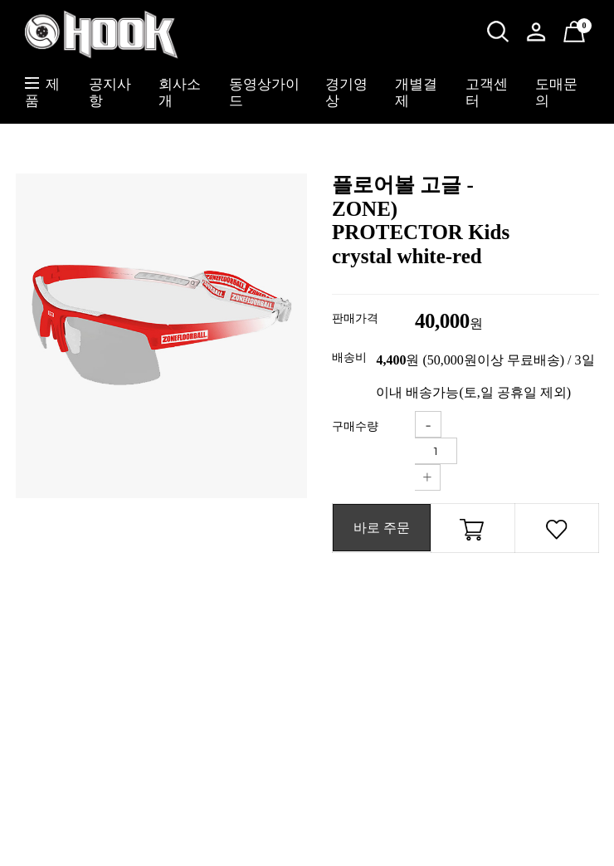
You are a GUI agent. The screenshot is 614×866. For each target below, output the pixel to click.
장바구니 (472, 532)
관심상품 (556, 532)
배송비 (349, 357)
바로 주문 (381, 528)
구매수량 (355, 426)
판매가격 (355, 318)
